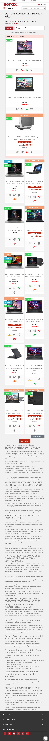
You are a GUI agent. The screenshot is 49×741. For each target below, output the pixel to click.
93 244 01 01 (16, 1)
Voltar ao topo (37, 436)
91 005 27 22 (25, 1)
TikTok (27, 733)
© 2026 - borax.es (24, 739)
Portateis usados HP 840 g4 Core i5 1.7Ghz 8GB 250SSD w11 (24, 61)
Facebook (5, 733)
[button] (9, 8)
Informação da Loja (10, 729)
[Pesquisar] (33, 8)
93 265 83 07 (34, 1)
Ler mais (16, 23)
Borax (8, 496)
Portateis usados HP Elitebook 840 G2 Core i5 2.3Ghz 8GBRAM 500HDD (14, 184)
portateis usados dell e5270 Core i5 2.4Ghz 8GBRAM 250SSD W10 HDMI (34, 368)
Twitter (9, 733)
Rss (14, 733)
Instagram (23, 733)
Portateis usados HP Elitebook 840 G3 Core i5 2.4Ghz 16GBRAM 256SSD (14, 277)
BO (10, 4)
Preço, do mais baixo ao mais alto (29, 28)
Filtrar (9, 28)
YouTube (18, 733)
